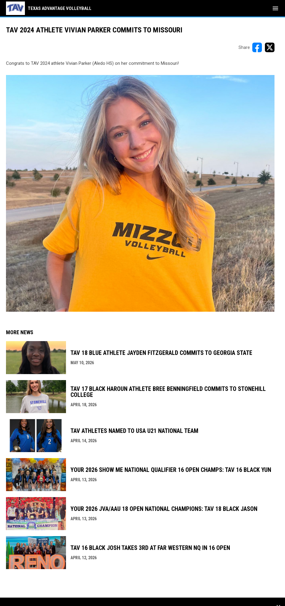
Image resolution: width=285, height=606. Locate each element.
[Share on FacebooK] (257, 47)
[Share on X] (269, 47)
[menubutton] (275, 8)
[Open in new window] (140, 193)
